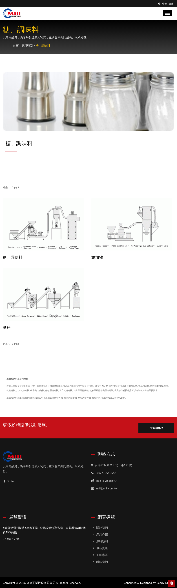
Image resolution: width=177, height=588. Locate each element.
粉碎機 (59, 397)
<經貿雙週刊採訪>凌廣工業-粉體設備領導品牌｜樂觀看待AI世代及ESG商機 (44, 529)
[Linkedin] (13, 481)
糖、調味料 (43, 45)
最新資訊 (102, 547)
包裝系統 (105, 397)
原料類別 (27, 45)
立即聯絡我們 (118, 397)
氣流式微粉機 (70, 397)
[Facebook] (4, 481)
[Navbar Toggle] (167, 13)
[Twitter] (8, 481)
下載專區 (102, 554)
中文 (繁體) (168, 3)
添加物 (97, 257)
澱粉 (7, 327)
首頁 (16, 45)
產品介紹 (102, 534)
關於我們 (102, 527)
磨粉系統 (96, 397)
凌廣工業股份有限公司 (40, 582)
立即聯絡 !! (156, 427)
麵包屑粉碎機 (84, 397)
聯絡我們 (102, 561)
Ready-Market (165, 582)
